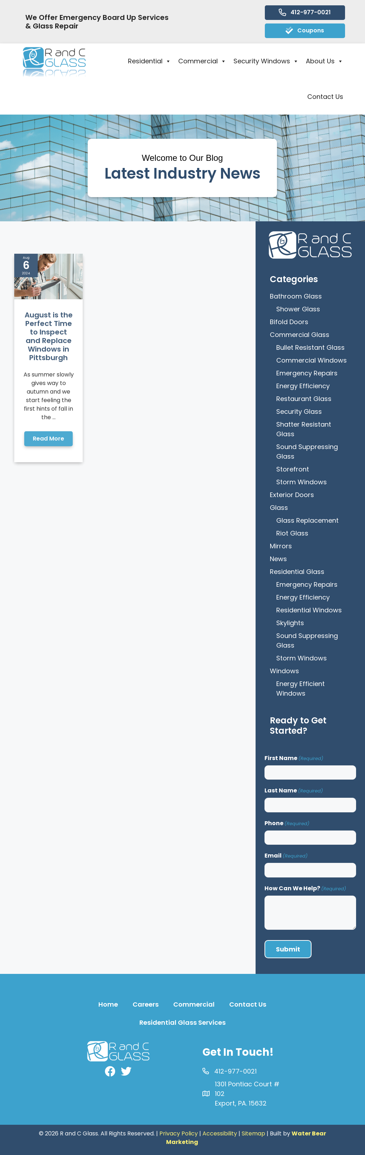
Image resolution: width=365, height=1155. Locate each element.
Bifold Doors (289, 321)
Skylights (290, 622)
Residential (149, 61)
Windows (284, 670)
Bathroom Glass (296, 296)
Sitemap (253, 1133)
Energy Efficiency (303, 385)
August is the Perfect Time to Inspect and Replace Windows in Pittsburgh (49, 402)
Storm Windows (301, 482)
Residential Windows (309, 610)
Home (108, 1004)
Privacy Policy (178, 1133)
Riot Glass (292, 533)
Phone (286, 823)
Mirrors (281, 546)
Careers (146, 1004)
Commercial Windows (311, 360)
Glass (279, 507)
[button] (48, 505)
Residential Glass (297, 571)
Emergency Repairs (307, 373)
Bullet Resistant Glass (310, 347)
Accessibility (219, 1133)
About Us (324, 61)
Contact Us (325, 96)
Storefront (292, 469)
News (278, 558)
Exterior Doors (292, 494)
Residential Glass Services (182, 1022)
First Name (293, 758)
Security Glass (299, 411)
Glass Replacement (307, 520)
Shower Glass (298, 309)
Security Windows (266, 61)
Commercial (202, 61)
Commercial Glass (299, 334)
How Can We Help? (305, 888)
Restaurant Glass (303, 398)
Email (286, 855)
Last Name (293, 790)
